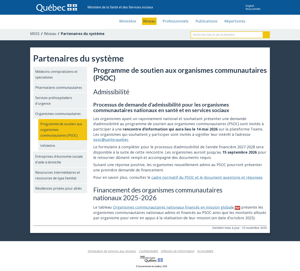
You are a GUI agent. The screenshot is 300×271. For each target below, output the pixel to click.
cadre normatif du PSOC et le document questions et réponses (206, 177)
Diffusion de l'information (177, 251)
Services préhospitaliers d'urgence (53, 101)
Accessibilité (205, 251)
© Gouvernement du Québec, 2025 (151, 266)
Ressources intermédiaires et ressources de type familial (57, 175)
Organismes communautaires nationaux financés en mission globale (176, 207)
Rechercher (266, 34)
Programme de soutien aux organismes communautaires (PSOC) (61, 130)
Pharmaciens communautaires (58, 87)
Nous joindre (253, 8)
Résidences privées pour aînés (58, 188)
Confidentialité (148, 251)
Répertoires (234, 21)
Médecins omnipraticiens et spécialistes (56, 74)
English (250, 5)
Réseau (149, 21)
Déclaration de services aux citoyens (112, 251)
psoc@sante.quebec (110, 139)
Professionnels (175, 21)
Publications (206, 21)
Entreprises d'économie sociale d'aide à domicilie (59, 159)
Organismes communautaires (58, 113)
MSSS (35, 33)
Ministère (127, 21)
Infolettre (47, 145)
